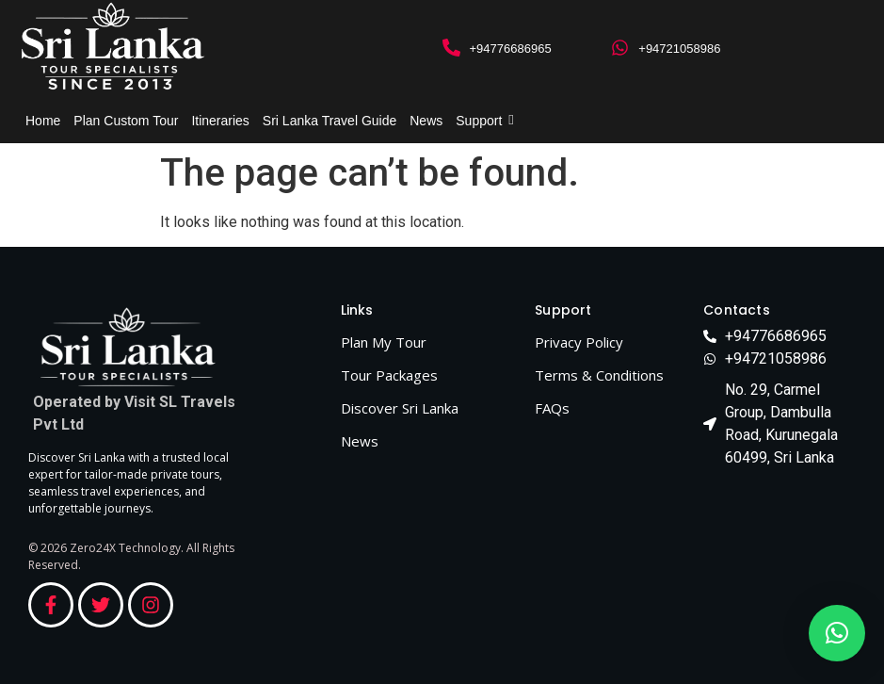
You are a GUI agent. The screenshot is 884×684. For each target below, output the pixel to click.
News (426, 120)
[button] (837, 633)
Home (42, 120)
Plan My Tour (383, 342)
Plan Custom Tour (125, 120)
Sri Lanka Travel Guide (329, 120)
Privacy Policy (579, 342)
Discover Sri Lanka (399, 408)
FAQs (552, 408)
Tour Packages (389, 375)
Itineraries (220, 120)
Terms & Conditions (599, 375)
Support (482, 120)
